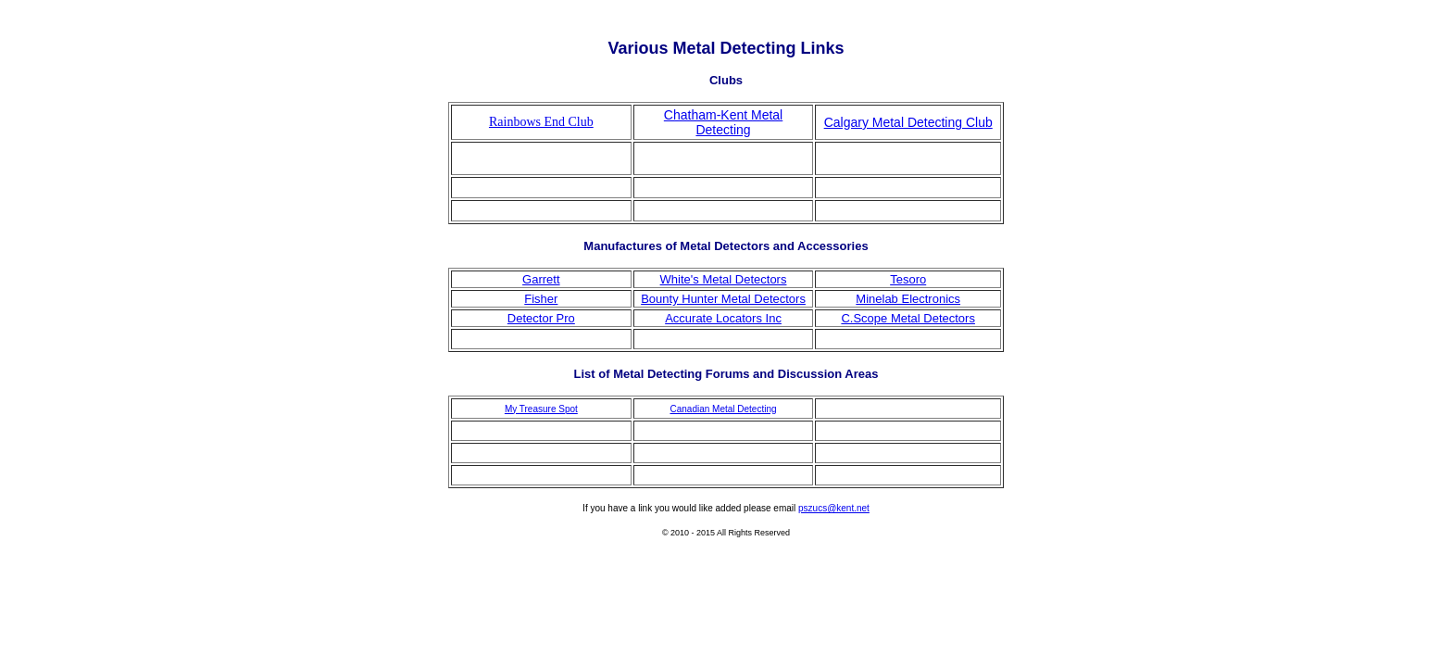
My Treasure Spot (541, 409)
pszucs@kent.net (834, 508)
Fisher (540, 299)
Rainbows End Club (541, 122)
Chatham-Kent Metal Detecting (723, 122)
